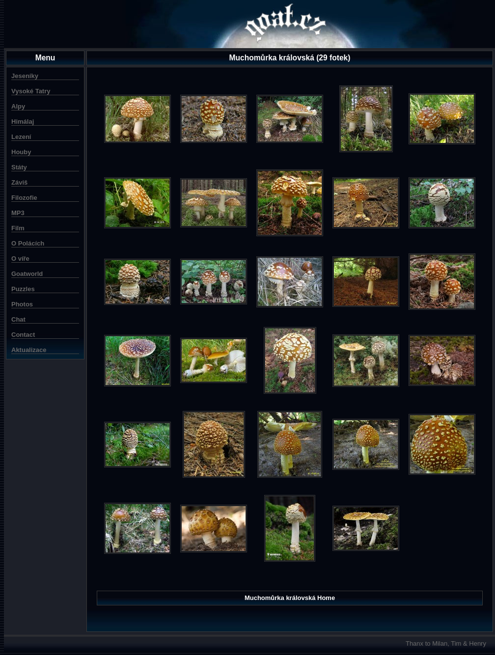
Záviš (19, 182)
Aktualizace (29, 350)
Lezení (21, 136)
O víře (20, 258)
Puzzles (23, 289)
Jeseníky (24, 76)
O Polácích (27, 243)
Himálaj (22, 121)
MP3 (18, 213)
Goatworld (27, 273)
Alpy (18, 106)
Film (18, 228)
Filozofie (24, 197)
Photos (22, 304)
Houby (21, 152)
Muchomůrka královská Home (290, 597)
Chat (18, 319)
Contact (23, 334)
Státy (19, 167)
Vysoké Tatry (31, 91)
